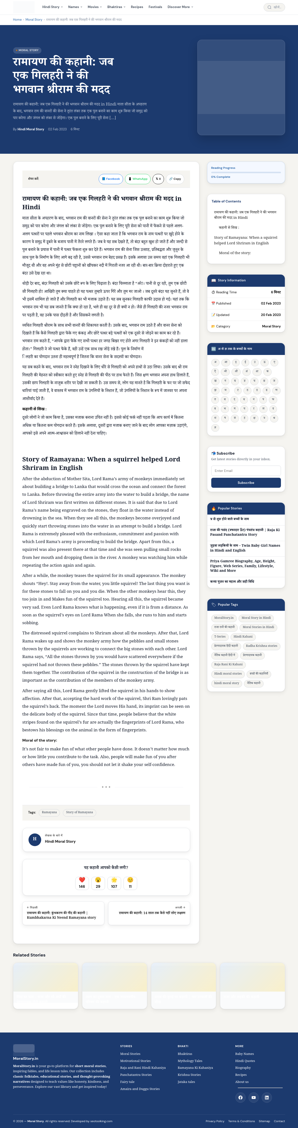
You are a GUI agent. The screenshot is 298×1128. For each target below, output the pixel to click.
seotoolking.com (101, 1121)
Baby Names (244, 1054)
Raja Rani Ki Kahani (228, 665)
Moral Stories (131, 1054)
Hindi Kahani (243, 637)
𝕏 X (158, 179)
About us (242, 1082)
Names (73, 7)
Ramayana (49, 813)
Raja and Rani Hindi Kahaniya (143, 1068)
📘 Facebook (111, 179)
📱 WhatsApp (137, 179)
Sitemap (264, 1121)
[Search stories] (274, 7)
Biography (243, 1068)
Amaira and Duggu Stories (140, 1089)
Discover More (179, 7)
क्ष (254, 418)
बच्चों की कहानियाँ (259, 674)
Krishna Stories (192, 1075)
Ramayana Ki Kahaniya (195, 1068)
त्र (264, 418)
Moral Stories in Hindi (258, 627)
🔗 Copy (175, 179)
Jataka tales (188, 1082)
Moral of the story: (235, 253)
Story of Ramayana (79, 813)
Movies (93, 7)
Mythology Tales (190, 1061)
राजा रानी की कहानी (224, 627)
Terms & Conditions (241, 1121)
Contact (279, 1121)
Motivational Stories (135, 1061)
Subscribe (246, 482)
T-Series (220, 637)
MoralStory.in (224, 618)
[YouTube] (254, 1097)
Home (17, 20)
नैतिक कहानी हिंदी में (224, 655)
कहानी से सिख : (229, 228)
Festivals (155, 7)
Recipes (137, 7)
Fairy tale (127, 1082)
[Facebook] (240, 1097)
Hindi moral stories (228, 674)
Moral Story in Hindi (256, 618)
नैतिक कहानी (253, 683)
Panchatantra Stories (136, 1075)
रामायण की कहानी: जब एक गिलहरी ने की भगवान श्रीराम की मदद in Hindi (245, 215)
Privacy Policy (215, 1121)
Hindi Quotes (245, 1061)
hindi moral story (226, 683)
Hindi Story (50, 7)
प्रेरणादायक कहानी (252, 655)
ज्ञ (215, 428)
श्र (274, 418)
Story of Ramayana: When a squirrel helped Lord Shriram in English (246, 241)
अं (247, 372)
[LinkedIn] (267, 1097)
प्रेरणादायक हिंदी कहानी (226, 646)
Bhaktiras (114, 7)
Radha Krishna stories (261, 646)
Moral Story (34, 20)
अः (257, 372)
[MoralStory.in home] (24, 7)
